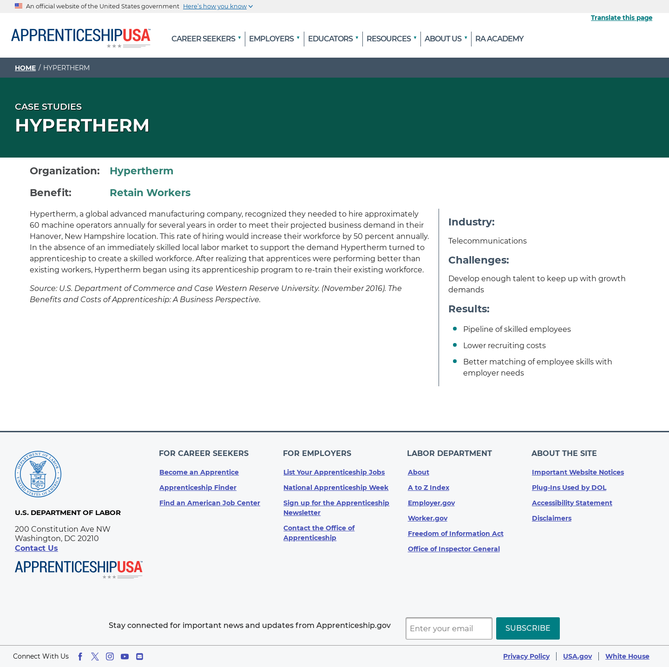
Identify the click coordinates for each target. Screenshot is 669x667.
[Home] (81, 39)
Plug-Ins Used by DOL (569, 486)
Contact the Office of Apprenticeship (318, 531)
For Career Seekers (204, 452)
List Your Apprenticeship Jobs (334, 470)
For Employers (317, 452)
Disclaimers (551, 516)
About (418, 470)
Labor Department (450, 452)
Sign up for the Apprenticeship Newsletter (336, 506)
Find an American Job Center (209, 501)
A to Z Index (428, 486)
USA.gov (577, 656)
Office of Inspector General (454, 547)
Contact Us (36, 548)
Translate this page (621, 17)
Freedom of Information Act (456, 532)
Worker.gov (427, 516)
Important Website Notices (578, 470)
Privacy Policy (526, 656)
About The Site (564, 452)
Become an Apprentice (199, 470)
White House (627, 656)
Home (25, 68)
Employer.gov (431, 501)
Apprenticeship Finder (197, 486)
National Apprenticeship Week (335, 486)
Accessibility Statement (572, 501)
